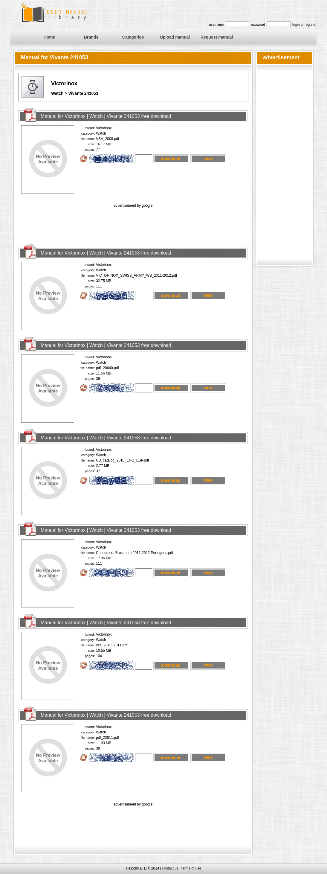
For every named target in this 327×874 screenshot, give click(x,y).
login (296, 24)
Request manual (217, 37)
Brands (91, 37)
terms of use (191, 868)
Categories (133, 37)
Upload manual (175, 37)
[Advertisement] (133, 222)
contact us (170, 868)
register (311, 24)
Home (49, 37)
